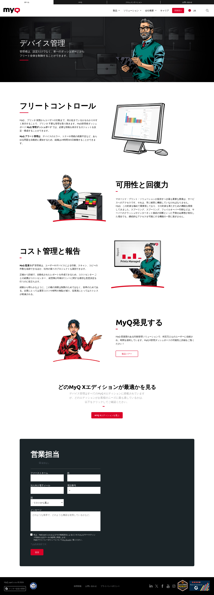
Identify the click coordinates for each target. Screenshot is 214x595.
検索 (206, 10)
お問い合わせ (187, 2)
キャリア (164, 10)
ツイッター (157, 586)
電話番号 (71, 485)
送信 (37, 552)
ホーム (26, 2)
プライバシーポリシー (110, 586)
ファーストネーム (39, 473)
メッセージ (36, 510)
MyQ (80, 2)
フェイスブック (162, 586)
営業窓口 (178, 10)
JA (192, 10)
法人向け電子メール (40, 485)
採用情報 (77, 586)
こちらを (67, 540)
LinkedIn (151, 586)
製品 (115, 10)
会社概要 (149, 10)
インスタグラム (174, 586)
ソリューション (131, 10)
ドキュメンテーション (134, 2)
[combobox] (193, 10)
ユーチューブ (168, 586)
